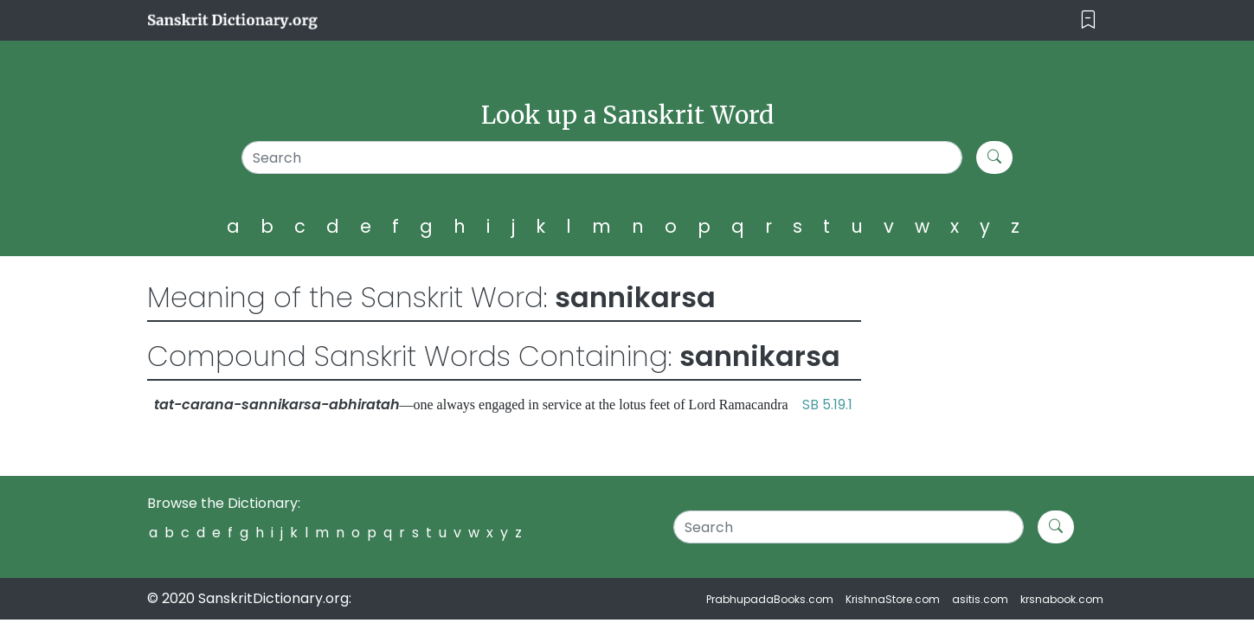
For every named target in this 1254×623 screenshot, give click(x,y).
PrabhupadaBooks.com (769, 599)
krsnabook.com (1061, 599)
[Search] (601, 157)
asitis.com (980, 599)
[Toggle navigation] (1088, 20)
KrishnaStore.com (893, 599)
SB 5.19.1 (827, 404)
